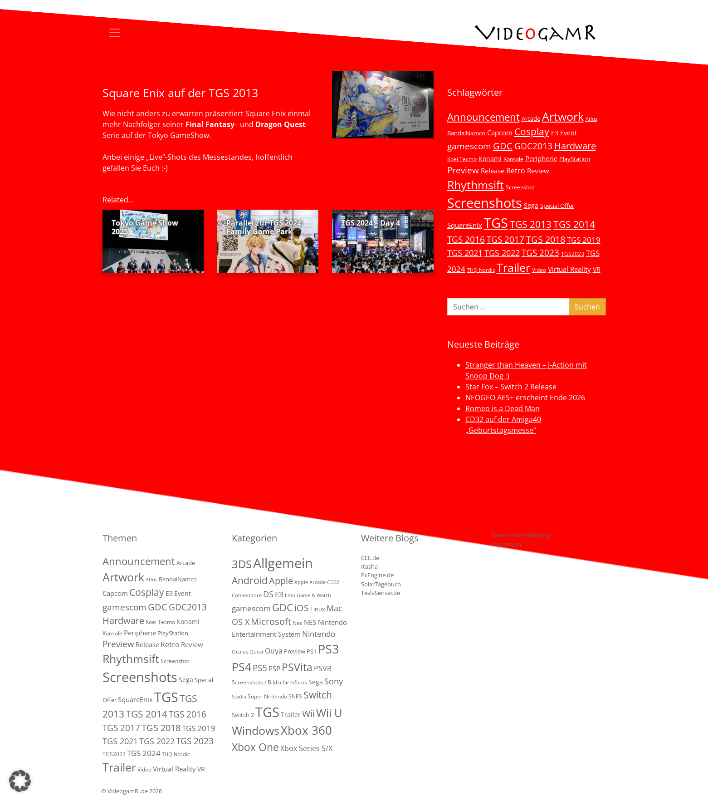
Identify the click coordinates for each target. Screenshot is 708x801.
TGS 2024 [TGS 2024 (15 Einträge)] (144, 753)
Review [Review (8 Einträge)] (538, 170)
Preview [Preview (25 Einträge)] (463, 170)
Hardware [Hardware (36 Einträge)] (575, 145)
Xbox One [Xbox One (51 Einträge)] (255, 747)
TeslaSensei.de (380, 593)
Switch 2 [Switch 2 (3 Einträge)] (243, 715)
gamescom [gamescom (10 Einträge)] (251, 608)
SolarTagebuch (381, 584)
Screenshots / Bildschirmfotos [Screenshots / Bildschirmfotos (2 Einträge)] (269, 682)
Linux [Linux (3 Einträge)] (317, 609)
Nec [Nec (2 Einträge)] (298, 623)
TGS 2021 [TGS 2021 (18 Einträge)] (465, 252)
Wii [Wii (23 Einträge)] (308, 714)
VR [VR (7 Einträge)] (597, 269)
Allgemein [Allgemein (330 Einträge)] (283, 563)
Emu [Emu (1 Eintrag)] (290, 595)
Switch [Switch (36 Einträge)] (317, 694)
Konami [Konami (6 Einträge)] (490, 158)
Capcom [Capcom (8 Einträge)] (500, 132)
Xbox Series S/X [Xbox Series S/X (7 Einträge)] (306, 748)
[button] (20, 781)
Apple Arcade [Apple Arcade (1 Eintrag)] (310, 582)
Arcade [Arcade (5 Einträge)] (531, 118)
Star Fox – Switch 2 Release (511, 387)
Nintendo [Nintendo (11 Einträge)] (318, 634)
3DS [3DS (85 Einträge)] (242, 563)
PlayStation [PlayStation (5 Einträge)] (574, 159)
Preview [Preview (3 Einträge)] (294, 651)
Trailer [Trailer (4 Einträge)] (291, 714)
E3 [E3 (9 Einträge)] (279, 594)
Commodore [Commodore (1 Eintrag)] (247, 595)
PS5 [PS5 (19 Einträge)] (260, 668)
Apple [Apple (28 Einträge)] (281, 580)
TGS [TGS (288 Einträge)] (267, 712)
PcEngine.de (377, 575)
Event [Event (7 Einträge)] (568, 132)
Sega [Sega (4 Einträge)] (315, 682)
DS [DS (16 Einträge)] (268, 594)
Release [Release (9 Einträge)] (492, 170)
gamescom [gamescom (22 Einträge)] (469, 146)
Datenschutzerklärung (520, 535)
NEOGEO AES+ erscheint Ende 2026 (525, 398)
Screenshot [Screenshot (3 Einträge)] (520, 187)
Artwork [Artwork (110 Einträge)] (563, 116)
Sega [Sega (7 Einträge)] (531, 205)
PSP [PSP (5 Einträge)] (274, 668)
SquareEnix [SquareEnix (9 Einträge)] (464, 225)
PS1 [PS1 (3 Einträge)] (312, 651)
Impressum (505, 544)
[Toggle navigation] (115, 32)
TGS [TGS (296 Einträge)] (496, 222)
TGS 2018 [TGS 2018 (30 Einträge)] (545, 239)
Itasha (369, 566)
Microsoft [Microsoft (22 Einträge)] (271, 621)
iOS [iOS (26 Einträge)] (301, 607)
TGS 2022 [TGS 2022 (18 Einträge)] (502, 252)
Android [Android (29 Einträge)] (250, 580)
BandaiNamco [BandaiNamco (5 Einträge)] (466, 133)
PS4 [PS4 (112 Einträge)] (241, 666)
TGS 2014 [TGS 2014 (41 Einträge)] (574, 224)
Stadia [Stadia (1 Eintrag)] (239, 696)
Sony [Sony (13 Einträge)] (333, 681)
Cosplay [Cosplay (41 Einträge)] (531, 131)
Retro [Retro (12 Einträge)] (515, 171)
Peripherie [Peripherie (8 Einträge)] (541, 158)
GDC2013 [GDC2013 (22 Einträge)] (533, 146)
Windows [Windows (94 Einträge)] (255, 730)
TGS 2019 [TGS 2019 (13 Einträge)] (584, 240)
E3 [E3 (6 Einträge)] (554, 132)
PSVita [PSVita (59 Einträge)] (297, 667)
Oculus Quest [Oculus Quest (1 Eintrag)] (248, 652)
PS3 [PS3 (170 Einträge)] (328, 648)
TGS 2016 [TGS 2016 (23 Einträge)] (466, 240)
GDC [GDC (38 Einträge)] (282, 607)
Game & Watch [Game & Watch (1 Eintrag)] (314, 595)
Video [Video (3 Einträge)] (539, 269)
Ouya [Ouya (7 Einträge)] (274, 651)
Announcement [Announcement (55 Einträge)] (483, 116)
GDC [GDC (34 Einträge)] (503, 145)
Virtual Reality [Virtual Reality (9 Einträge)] (569, 269)
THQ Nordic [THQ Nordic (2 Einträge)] (481, 270)
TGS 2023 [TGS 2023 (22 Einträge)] (540, 252)
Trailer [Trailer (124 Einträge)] (513, 267)
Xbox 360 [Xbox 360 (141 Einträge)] (306, 730)
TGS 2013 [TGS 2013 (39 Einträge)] (531, 224)
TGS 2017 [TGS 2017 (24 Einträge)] (505, 240)
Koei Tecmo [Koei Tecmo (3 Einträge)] (462, 158)
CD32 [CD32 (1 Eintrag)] (333, 582)
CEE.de (370, 558)
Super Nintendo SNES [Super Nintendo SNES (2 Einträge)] (275, 696)
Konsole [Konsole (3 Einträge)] (513, 158)
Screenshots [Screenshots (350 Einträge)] (484, 203)
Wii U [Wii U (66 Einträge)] (329, 713)
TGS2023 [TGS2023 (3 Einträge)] (572, 253)
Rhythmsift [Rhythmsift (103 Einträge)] (475, 184)
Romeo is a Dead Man (502, 408)
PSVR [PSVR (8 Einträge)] (323, 668)
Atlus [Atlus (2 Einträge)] (591, 119)
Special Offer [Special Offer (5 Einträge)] (557, 205)
